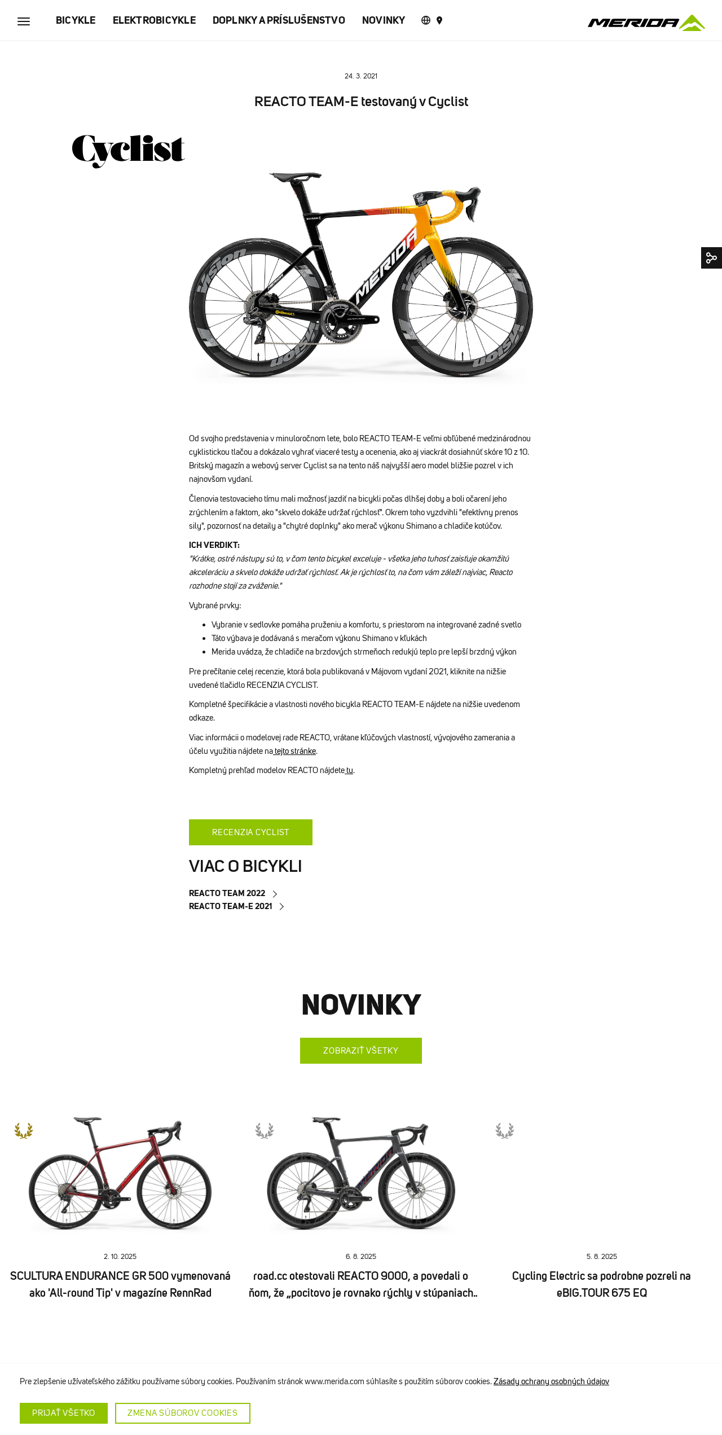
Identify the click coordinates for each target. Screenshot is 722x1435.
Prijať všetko (63, 1413)
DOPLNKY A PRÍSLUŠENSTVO (279, 20)
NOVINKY (384, 20)
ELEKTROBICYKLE (154, 20)
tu (349, 770)
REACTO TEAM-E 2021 (230, 906)
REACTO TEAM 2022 (227, 893)
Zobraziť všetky (360, 1051)
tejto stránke (294, 751)
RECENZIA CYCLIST (250, 832)
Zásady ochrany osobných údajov (551, 1381)
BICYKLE (76, 20)
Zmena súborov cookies (182, 1413)
